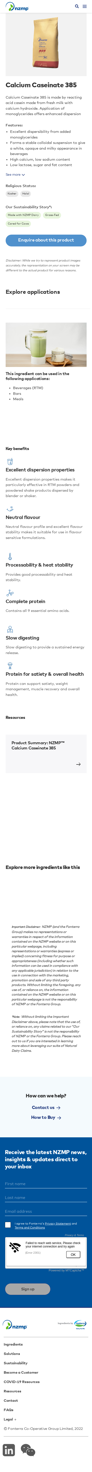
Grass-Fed (52, 215)
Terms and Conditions (30, 1227)
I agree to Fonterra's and (46, 1226)
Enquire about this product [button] (46, 240)
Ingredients (13, 1344)
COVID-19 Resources (22, 1382)
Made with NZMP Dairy (23, 215)
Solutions (12, 1354)
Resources (12, 1391)
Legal (10, 1419)
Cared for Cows (18, 223)
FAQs (8, 1410)
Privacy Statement (58, 1223)
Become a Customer (21, 1372)
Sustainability (15, 1363)
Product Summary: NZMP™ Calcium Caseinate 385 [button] (38, 745)
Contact (11, 1401)
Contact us (46, 1108)
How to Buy (46, 1117)
